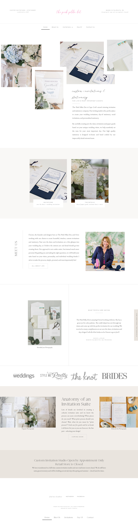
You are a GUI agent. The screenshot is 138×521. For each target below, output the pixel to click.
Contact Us (90, 27)
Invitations (68, 27)
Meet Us (57, 517)
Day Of (79, 27)
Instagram (70, 496)
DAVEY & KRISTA (72, 508)
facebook (81, 496)
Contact (90, 517)
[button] (78, 436)
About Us (55, 27)
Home (45, 27)
